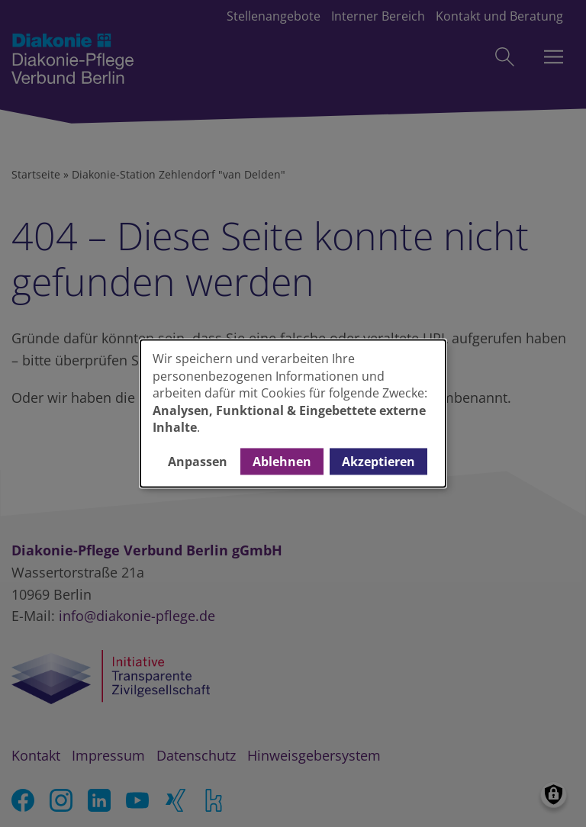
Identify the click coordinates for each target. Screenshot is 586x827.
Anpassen (197, 461)
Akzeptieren (378, 461)
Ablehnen (282, 461)
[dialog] (293, 413)
